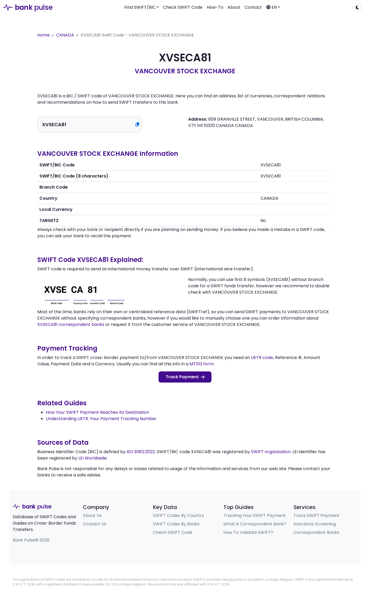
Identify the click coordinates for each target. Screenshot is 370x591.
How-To (215, 7)
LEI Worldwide (92, 458)
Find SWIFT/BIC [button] (140, 7)
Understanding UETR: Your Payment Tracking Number (101, 419)
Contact (253, 7)
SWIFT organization (271, 452)
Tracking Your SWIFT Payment (254, 515)
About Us (92, 515)
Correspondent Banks (316, 532)
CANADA (65, 35)
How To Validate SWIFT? (248, 532)
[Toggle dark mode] (357, 7)
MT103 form (201, 364)
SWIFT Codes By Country (178, 515)
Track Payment (185, 377)
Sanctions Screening (315, 524)
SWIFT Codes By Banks (176, 524)
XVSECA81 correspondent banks (70, 324)
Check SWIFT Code (182, 7)
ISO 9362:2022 (141, 452)
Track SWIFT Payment (317, 515)
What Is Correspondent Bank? (254, 524)
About (234, 7)
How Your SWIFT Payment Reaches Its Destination (97, 412)
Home (43, 35)
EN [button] (271, 7)
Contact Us (94, 524)
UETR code (262, 357)
